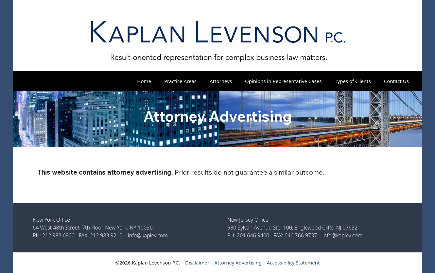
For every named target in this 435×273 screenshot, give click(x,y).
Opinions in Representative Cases (283, 81)
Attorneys (221, 81)
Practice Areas (180, 81)
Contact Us (396, 81)
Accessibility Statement (293, 262)
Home (144, 81)
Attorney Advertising (238, 262)
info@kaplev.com (148, 235)
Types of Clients (353, 81)
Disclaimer (197, 262)
